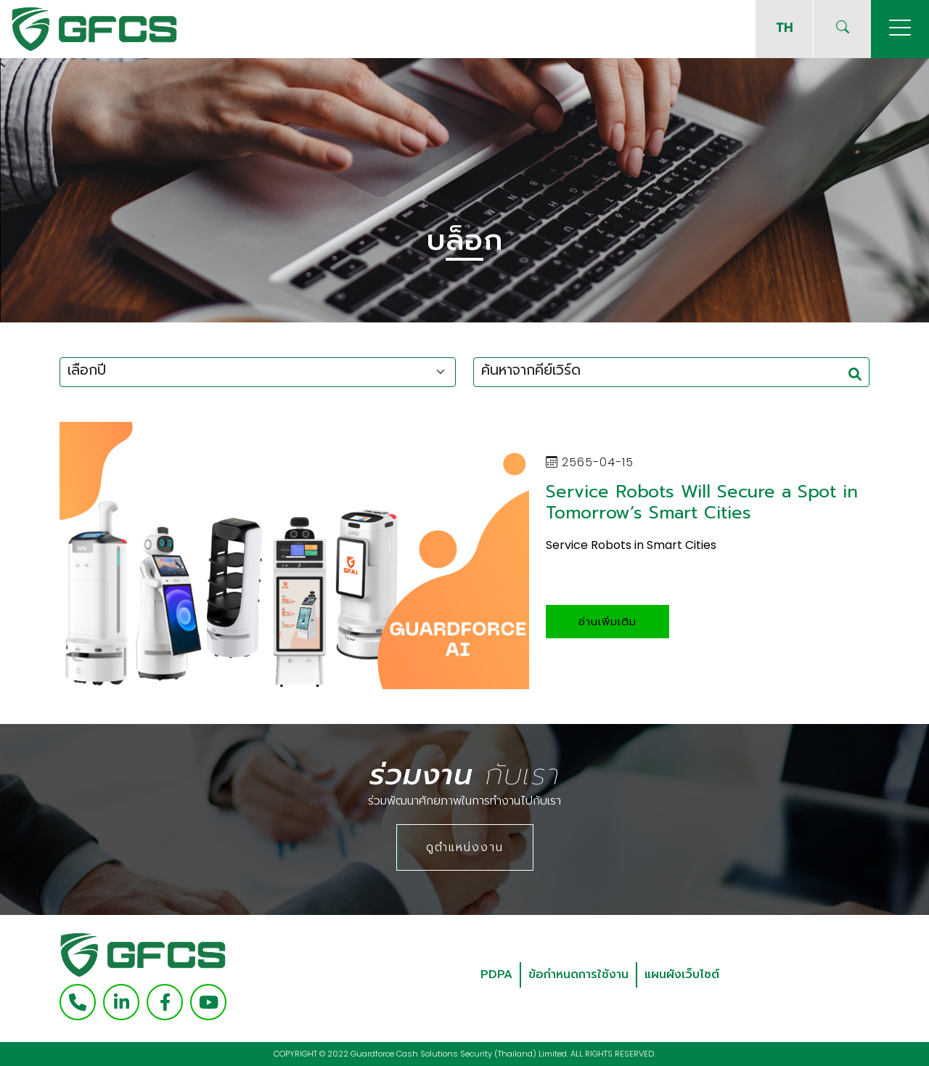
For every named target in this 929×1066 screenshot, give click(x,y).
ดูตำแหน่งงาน (465, 847)
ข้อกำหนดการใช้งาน (578, 974)
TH (784, 27)
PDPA (496, 974)
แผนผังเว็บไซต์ (681, 974)
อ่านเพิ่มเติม (607, 621)
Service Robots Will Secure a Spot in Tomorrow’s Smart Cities (702, 502)
